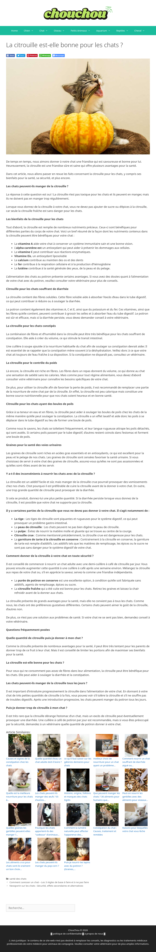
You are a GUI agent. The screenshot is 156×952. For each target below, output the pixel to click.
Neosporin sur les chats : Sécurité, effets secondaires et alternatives (46, 885)
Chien (30, 30)
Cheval (141, 30)
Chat (45, 30)
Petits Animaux (82, 30)
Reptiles (123, 30)
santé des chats (17, 878)
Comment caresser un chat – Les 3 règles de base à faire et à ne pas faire (49, 882)
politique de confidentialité (67, 933)
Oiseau (61, 30)
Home (14, 30)
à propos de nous (94, 933)
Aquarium (104, 30)
